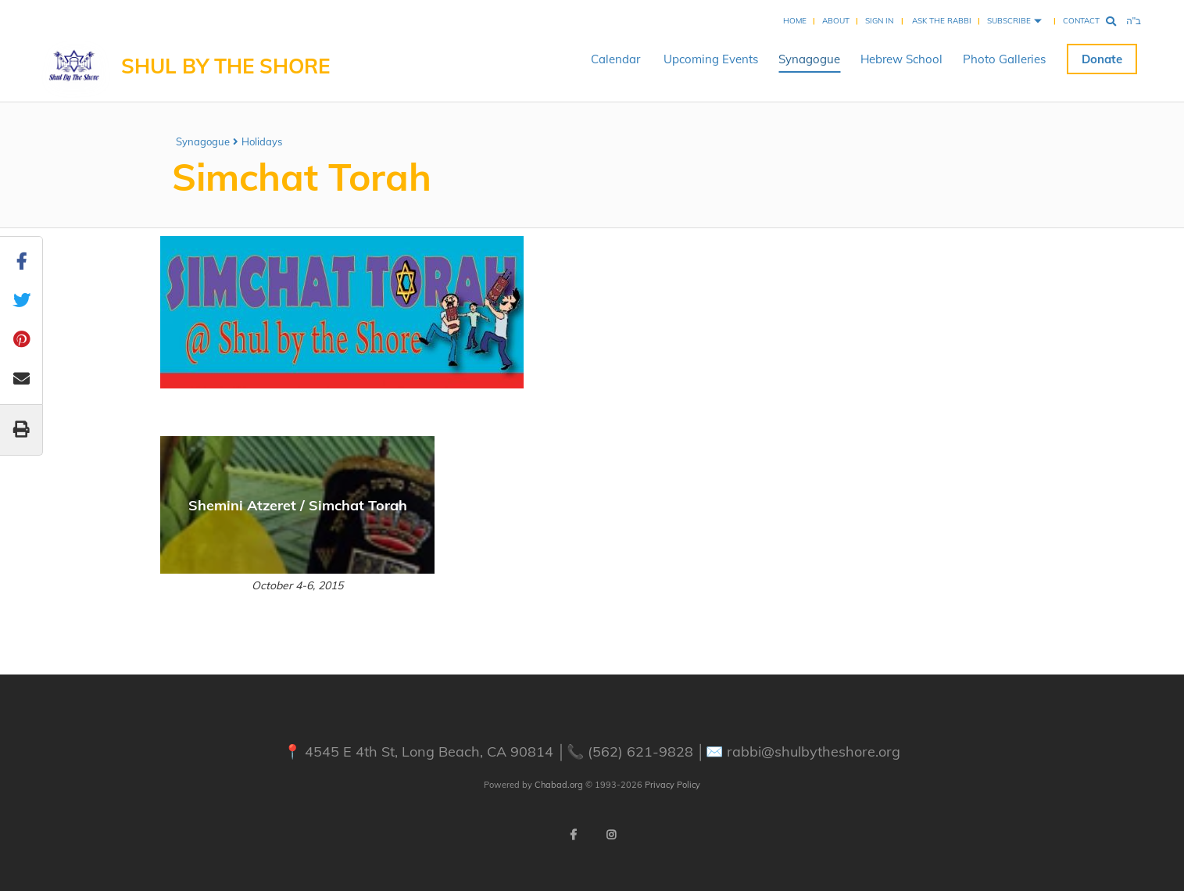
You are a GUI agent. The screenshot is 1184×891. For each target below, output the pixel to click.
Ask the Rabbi (941, 21)
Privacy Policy (672, 784)
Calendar (615, 59)
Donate (1102, 59)
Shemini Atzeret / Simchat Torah (297, 505)
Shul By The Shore (225, 66)
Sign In (879, 21)
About (836, 21)
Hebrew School (901, 59)
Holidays (261, 141)
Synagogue (809, 59)
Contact (1081, 21)
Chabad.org (559, 784)
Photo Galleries (1004, 59)
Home (795, 21)
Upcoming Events (711, 59)
